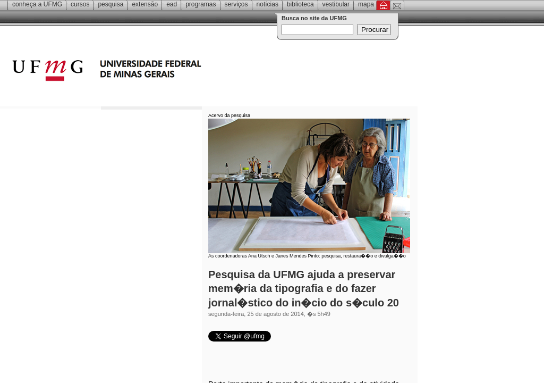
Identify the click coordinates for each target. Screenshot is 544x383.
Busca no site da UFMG (314, 18)
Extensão (145, 4)
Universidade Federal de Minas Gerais (167, 72)
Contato (397, 5)
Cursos (80, 4)
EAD (171, 4)
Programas (200, 4)
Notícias (267, 4)
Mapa (366, 4)
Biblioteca (300, 4)
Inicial (383, 5)
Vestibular (336, 4)
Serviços (236, 4)
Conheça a (37, 4)
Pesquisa (110, 4)
